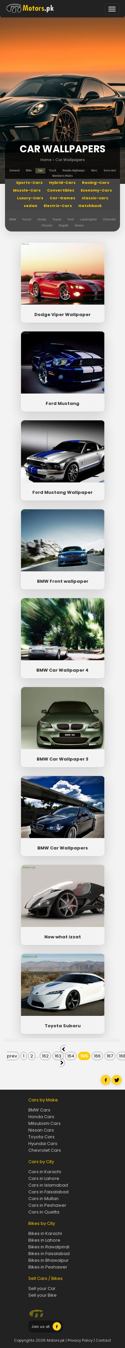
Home (45, 159)
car (40, 170)
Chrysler (46, 225)
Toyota (56, 219)
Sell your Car (42, 1288)
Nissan (79, 225)
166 (97, 1056)
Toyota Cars (41, 1137)
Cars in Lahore (43, 1178)
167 (110, 1056)
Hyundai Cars (42, 1143)
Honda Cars (41, 1116)
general (14, 170)
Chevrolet (109, 219)
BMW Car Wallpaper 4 (62, 670)
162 (45, 1056)
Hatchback (90, 205)
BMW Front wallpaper (62, 581)
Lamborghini (88, 219)
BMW (12, 219)
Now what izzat (62, 937)
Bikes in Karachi (45, 1233)
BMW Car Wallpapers (62, 848)
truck (52, 170)
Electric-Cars (58, 205)
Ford (71, 219)
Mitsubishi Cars (44, 1123)
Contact (103, 1340)
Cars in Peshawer (47, 1205)
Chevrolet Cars (44, 1150)
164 (70, 1056)
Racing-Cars (95, 182)
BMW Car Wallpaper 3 (62, 759)
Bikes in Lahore (44, 1240)
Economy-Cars (96, 190)
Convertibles (60, 190)
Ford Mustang (62, 403)
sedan (30, 205)
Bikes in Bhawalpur (48, 1260)
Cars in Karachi (44, 1172)
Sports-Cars (29, 182)
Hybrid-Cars (62, 182)
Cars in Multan (43, 1198)
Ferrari (27, 219)
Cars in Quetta (43, 1212)
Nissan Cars (41, 1130)
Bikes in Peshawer (47, 1267)
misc (94, 170)
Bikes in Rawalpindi (48, 1247)
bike (29, 170)
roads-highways (74, 170)
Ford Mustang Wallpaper (62, 492)
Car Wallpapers (70, 159)
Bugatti (63, 225)
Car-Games (62, 198)
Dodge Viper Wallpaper (62, 314)
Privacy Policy (80, 1340)
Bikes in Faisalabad (49, 1253)
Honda (42, 219)
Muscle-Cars (27, 190)
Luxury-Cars (30, 198)
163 (58, 1056)
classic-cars (95, 198)
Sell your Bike (42, 1295)
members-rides (62, 175)
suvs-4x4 (110, 170)
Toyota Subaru (63, 1026)
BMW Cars (39, 1110)
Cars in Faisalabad (48, 1192)
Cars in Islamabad (48, 1185)
